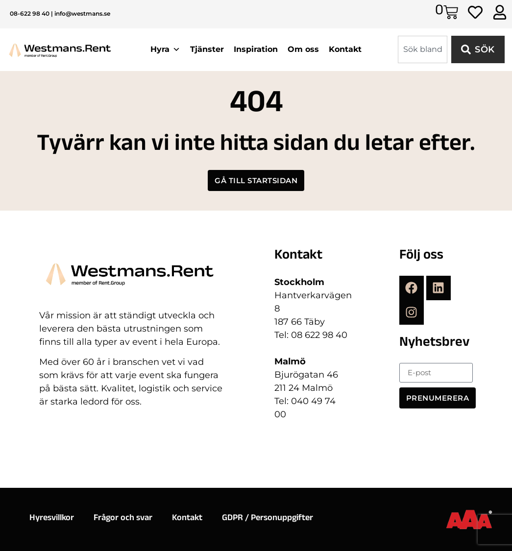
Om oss (303, 49)
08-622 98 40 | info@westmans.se (60, 13)
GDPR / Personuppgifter (267, 518)
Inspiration (256, 49)
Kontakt (345, 49)
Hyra (165, 49)
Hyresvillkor (51, 518)
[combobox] (422, 49)
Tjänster (207, 49)
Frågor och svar (123, 518)
